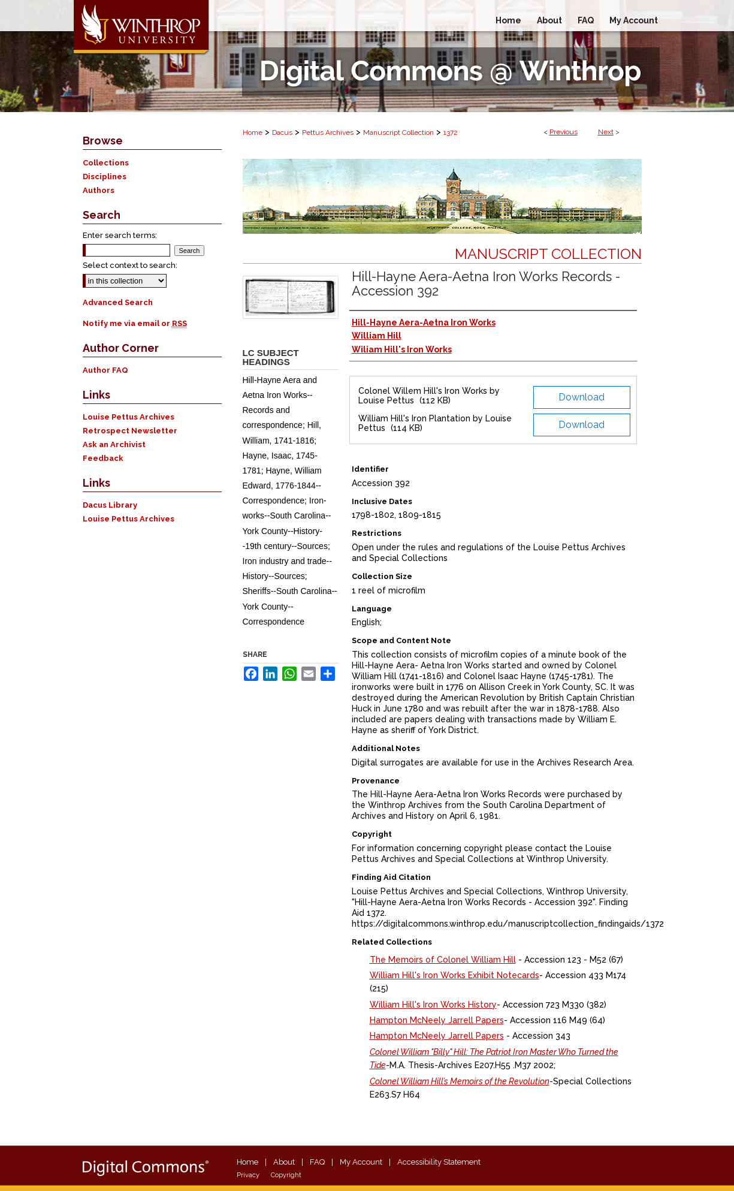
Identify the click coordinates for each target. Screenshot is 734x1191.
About (284, 1161)
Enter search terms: (120, 235)
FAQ (317, 1161)
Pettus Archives (328, 132)
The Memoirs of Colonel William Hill (443, 959)
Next (606, 132)
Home (252, 132)
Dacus (282, 132)
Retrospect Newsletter (130, 430)
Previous (563, 132)
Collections (106, 162)
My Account (361, 1161)
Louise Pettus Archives (128, 416)
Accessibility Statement (439, 1161)
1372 (450, 132)
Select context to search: (130, 265)
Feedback (103, 458)
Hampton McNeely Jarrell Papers (437, 1020)
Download (581, 397)
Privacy (248, 1175)
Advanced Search (118, 302)
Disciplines (104, 176)
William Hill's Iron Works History (433, 1004)
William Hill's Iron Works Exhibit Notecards (454, 975)
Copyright (286, 1175)
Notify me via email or (135, 323)
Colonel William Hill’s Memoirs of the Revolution (459, 1081)
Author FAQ (105, 370)
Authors (98, 190)
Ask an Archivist (114, 444)
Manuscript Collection (398, 132)
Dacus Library (110, 504)
